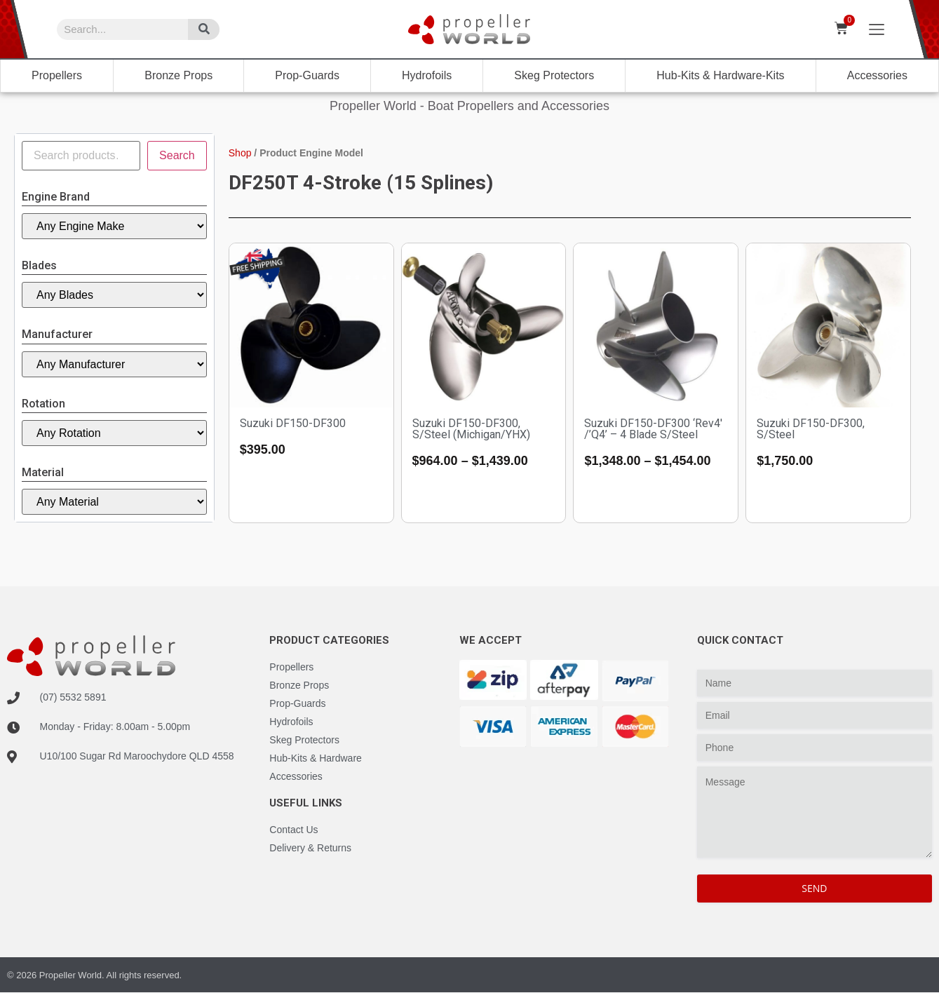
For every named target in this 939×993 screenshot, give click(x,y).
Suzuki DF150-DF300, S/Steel (811, 429)
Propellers (57, 75)
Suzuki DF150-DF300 (293, 423)
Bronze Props (178, 75)
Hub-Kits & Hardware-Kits (720, 75)
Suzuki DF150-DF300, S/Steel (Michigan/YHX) (471, 429)
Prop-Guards (307, 75)
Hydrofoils (427, 75)
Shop (240, 152)
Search (177, 155)
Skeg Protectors (554, 75)
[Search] (203, 29)
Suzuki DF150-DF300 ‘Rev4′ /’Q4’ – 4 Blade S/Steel (653, 429)
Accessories (877, 75)
